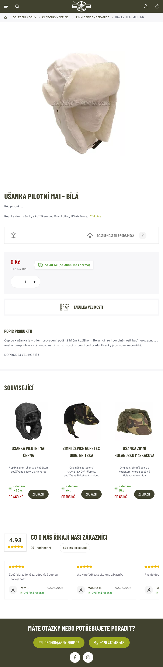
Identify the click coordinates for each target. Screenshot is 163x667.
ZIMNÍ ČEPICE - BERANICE (92, 17)
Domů (5, 17)
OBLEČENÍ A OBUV (24, 17)
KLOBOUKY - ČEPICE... (56, 17)
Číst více (95, 216)
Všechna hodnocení (75, 548)
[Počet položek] (25, 282)
